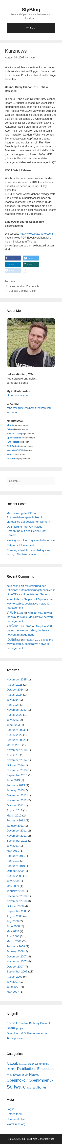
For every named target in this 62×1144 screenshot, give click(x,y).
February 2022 (16, 740)
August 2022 (14, 735)
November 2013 (17, 770)
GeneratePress (46, 1138)
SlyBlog (31, 9)
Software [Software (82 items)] (16, 1087)
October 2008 (15, 906)
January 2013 (15, 790)
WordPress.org (16, 1124)
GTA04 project (15, 1028)
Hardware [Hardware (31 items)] (15, 1074)
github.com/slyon (17, 395)
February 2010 (16, 865)
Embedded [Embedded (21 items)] (46, 1069)
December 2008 (17, 896)
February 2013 (16, 785)
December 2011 (17, 830)
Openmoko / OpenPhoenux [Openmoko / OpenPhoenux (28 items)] (30, 1080)
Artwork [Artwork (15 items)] (12, 1063)
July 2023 (13, 719)
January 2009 (15, 891)
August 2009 (14, 876)
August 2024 (14, 694)
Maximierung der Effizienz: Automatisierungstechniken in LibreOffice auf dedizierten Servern (28, 517)
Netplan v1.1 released (20, 545)
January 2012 (15, 825)
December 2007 (17, 956)
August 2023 (14, 714)
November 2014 (17, 760)
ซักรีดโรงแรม (15, 612)
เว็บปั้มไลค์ (13, 639)
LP (31, 425)
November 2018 (17, 750)
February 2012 (16, 820)
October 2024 (15, 689)
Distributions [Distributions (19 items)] (26, 1069)
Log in (10, 1109)
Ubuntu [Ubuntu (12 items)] (41, 1087)
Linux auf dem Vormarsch (24, 286)
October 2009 (15, 870)
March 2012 (14, 815)
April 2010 (13, 860)
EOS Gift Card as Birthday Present (28, 1023)
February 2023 (16, 729)
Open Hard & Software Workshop (27, 1033)
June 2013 (13, 780)
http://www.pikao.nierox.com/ (37, 233)
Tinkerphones (15, 1038)
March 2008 (14, 941)
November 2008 (17, 901)
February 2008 (16, 946)
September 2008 (17, 911)
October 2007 (15, 966)
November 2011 (17, 835)
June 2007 (13, 986)
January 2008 (15, 951)
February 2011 (16, 855)
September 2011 (17, 840)
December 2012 (17, 795)
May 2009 (13, 886)
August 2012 (14, 810)
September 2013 (17, 775)
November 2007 (17, 961)
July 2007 (13, 981)
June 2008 (13, 926)
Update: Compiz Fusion (22, 290)
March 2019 (14, 745)
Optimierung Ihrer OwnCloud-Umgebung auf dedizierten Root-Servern (27, 531)
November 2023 (17, 709)
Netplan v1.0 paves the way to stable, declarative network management (30, 603)
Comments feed (16, 1119)
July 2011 (13, 845)
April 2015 (13, 755)
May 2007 (13, 991)
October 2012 (15, 805)
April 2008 (13, 936)
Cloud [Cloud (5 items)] (31, 1064)
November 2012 (17, 800)
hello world (13, 586)
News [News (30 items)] (34, 1074)
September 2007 (17, 971)
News (12, 281)
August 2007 (14, 976)
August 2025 (14, 684)
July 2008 (13, 921)
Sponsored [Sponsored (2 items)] (30, 1088)
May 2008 (13, 931)
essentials (13, 599)
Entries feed (14, 1114)
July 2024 (13, 699)
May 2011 (13, 850)
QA (26, 429)
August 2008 (14, 916)
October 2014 (15, 765)
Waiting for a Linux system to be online (31, 540)
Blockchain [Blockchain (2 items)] (23, 1064)
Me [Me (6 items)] (26, 1075)
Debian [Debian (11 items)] (11, 1069)
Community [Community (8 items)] (42, 1063)
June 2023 (13, 725)
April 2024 (13, 704)
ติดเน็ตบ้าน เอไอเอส (19, 626)
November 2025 (17, 679)
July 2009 (13, 881)
